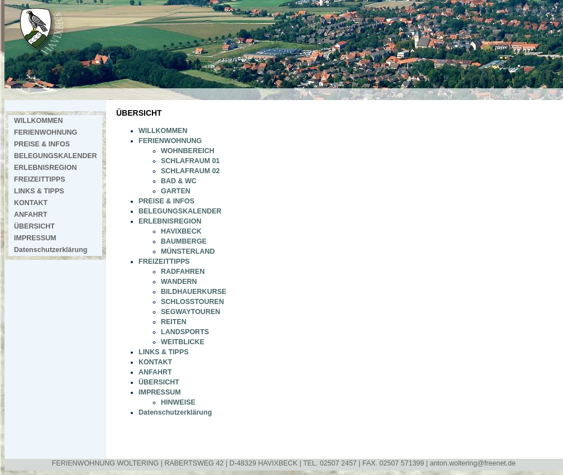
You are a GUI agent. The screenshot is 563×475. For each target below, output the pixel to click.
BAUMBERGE (184, 241)
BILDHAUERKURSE (193, 292)
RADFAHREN (182, 272)
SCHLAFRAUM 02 (190, 171)
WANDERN (179, 282)
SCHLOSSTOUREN (192, 302)
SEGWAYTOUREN (190, 312)
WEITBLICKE (182, 342)
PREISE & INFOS (42, 144)
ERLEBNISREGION (45, 168)
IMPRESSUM (35, 238)
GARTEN (175, 191)
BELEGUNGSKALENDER (55, 156)
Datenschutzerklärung (50, 250)
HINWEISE (178, 402)
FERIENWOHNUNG (45, 132)
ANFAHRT (30, 214)
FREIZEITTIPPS (39, 179)
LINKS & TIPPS (39, 191)
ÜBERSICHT (34, 226)
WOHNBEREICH (187, 151)
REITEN (174, 322)
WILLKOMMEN (38, 121)
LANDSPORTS (185, 332)
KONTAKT (30, 203)
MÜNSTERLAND (188, 251)
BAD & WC (179, 181)
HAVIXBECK (181, 231)
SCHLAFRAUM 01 (190, 161)
